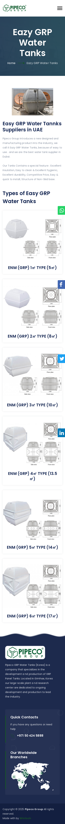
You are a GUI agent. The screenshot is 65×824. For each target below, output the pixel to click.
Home (11, 63)
